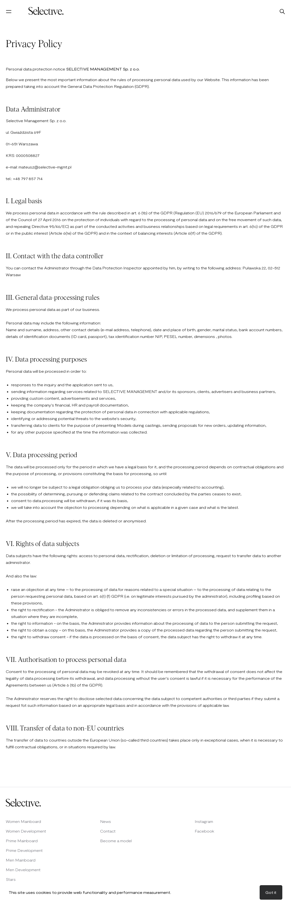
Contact (108, 831)
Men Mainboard (20, 860)
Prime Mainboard (22, 840)
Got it (271, 892)
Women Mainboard (23, 821)
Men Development (23, 869)
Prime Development (24, 850)
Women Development (26, 831)
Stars (11, 879)
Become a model (116, 840)
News (105, 821)
